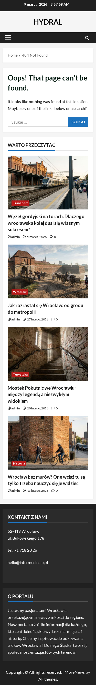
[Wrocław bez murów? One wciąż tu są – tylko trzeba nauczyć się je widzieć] (48, 443)
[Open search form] (87, 38)
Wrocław (19, 292)
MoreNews (75, 672)
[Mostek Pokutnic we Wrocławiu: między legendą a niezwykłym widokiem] (48, 354)
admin (15, 237)
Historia (19, 463)
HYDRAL (48, 21)
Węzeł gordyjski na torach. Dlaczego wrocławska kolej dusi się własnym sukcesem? (46, 223)
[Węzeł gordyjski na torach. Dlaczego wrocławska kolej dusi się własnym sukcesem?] (48, 182)
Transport (20, 203)
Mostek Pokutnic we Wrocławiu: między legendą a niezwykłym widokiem (42, 394)
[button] (8, 37)
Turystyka (20, 374)
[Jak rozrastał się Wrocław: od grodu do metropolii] (48, 271)
